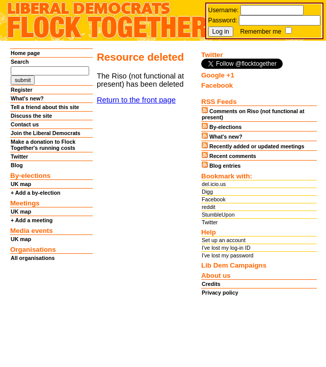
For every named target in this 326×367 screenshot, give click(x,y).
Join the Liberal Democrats (45, 133)
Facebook (214, 199)
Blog (17, 165)
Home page (25, 53)
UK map (21, 184)
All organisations (33, 258)
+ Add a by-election (36, 193)
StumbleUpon (218, 215)
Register (22, 90)
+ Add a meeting (31, 220)
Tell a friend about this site (45, 107)
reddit (208, 207)
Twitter (19, 156)
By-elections (221, 126)
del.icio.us (214, 184)
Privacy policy (220, 293)
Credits (211, 284)
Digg (207, 192)
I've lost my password (228, 255)
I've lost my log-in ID (226, 248)
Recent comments (229, 155)
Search (20, 62)
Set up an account (224, 240)
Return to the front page (136, 100)
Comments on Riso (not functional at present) (253, 113)
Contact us (25, 124)
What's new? (27, 98)
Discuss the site (31, 116)
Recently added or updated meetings (253, 145)
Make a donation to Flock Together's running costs (43, 145)
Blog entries (221, 165)
